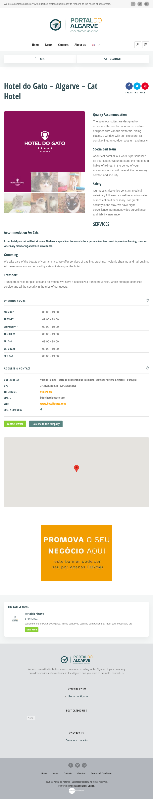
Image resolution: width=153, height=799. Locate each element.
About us (81, 773)
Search (112, 59)
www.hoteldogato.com (53, 403)
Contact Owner (15, 424)
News (30, 718)
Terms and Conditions (101, 773)
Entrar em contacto (76, 740)
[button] (137, 44)
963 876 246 (46, 392)
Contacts (68, 773)
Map (40, 59)
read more (31, 629)
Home (44, 773)
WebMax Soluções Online (82, 785)
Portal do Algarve (78, 696)
